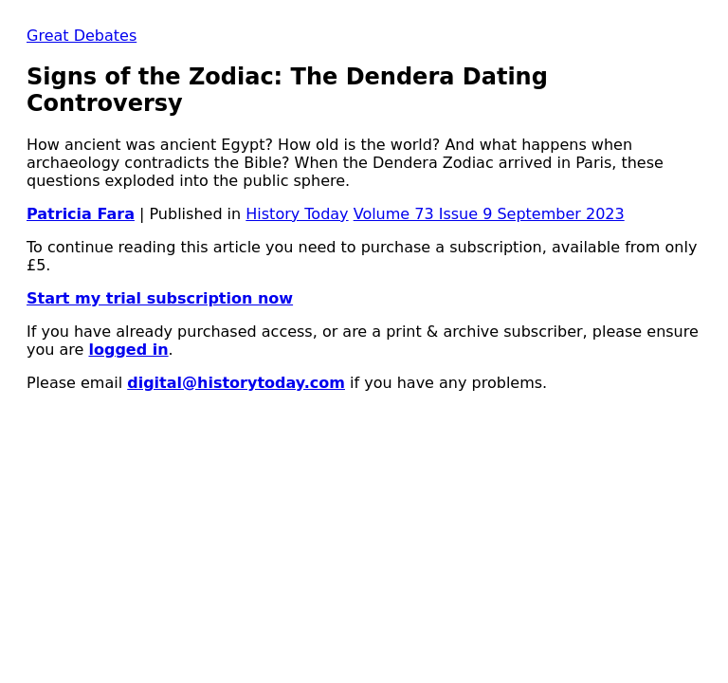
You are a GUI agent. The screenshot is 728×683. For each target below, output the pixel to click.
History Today (297, 214)
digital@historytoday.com (236, 383)
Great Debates (81, 36)
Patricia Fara (81, 214)
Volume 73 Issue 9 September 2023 (489, 214)
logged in (128, 350)
